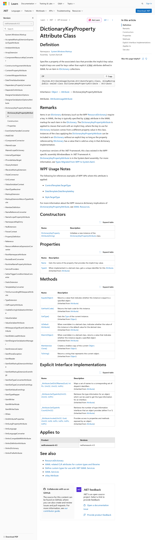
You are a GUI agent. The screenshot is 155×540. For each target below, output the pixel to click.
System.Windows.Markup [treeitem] (15, 34)
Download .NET (143, 10)
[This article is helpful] (143, 58)
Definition (127, 25)
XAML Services (52, 471)
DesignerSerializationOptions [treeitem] (17, 95)
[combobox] (18, 23)
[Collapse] (33, 18)
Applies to (127, 46)
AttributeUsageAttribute (61, 98)
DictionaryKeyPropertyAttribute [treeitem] (20, 114)
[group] (77, 82)
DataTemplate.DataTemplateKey (59, 191)
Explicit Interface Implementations (136, 42)
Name (43, 263)
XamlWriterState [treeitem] (12, 409)
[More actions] (112, 20)
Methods (126, 39)
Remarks (126, 28)
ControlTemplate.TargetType (58, 185)
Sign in (149, 3)
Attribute (65, 91)
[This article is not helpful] (146, 58)
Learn (43, 20)
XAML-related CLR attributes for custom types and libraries (72, 464)
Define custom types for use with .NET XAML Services (70, 468)
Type (67, 316)
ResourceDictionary (97, 114)
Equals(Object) (47, 297)
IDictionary (64, 69)
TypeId (44, 268)
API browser (62, 20)
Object (55, 91)
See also (126, 49)
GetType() (45, 316)
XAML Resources (81, 206)
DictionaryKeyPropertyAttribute (96, 122)
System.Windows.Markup (61, 51)
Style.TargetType (52, 197)
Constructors (128, 32)
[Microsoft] (5, 3)
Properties (127, 35)
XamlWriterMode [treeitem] (12, 404)
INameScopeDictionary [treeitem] (14, 150)
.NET (51, 20)
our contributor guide (55, 509)
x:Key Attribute (52, 475)
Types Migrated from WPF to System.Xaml (75, 161)
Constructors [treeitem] (13, 121)
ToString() (45, 353)
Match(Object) (47, 335)
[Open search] (142, 3)
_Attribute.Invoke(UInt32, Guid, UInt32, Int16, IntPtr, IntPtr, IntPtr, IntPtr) (55, 421)
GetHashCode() (47, 308)
